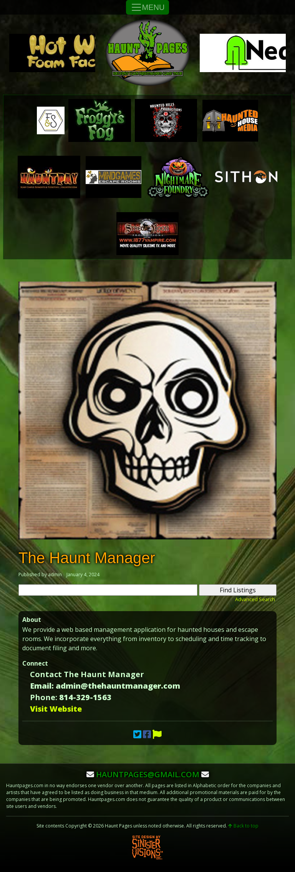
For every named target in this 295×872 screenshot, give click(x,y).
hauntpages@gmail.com (147, 774)
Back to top (243, 826)
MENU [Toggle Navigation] (148, 7)
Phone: (43, 697)
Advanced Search (255, 599)
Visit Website (56, 709)
